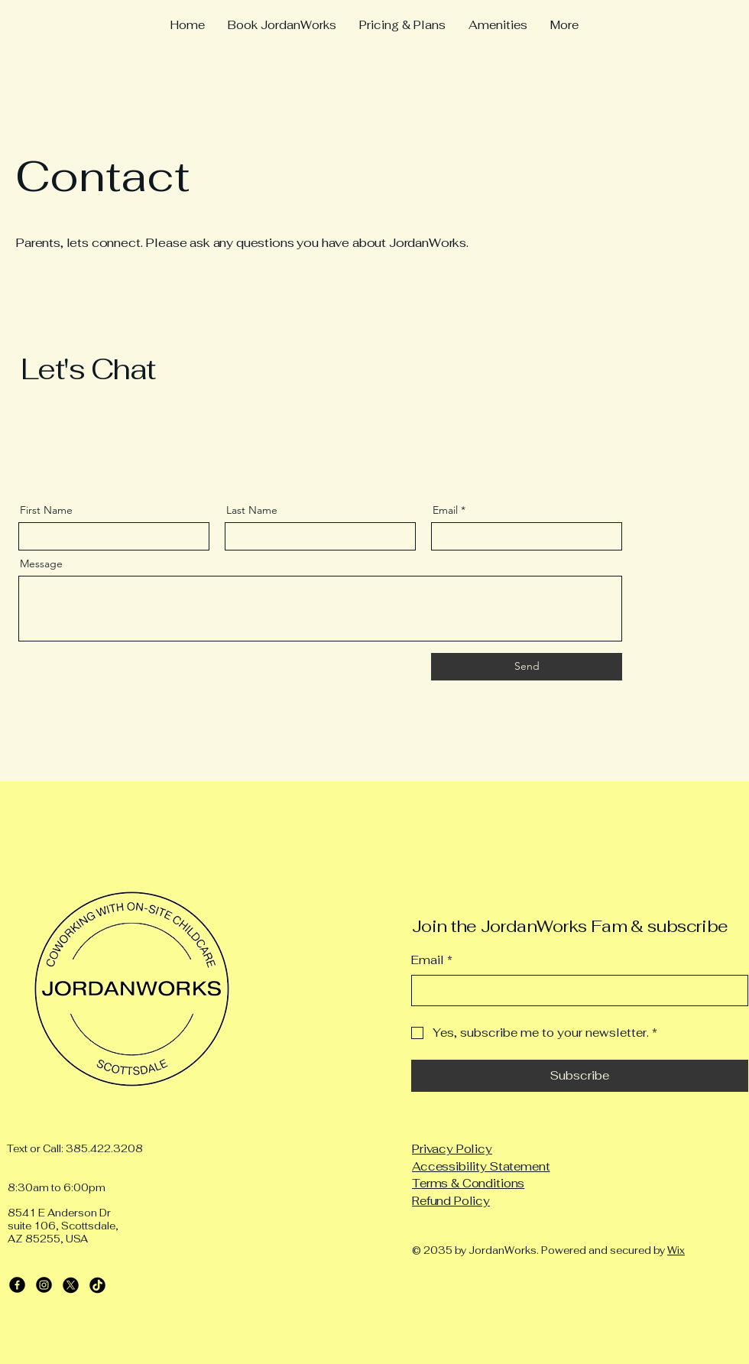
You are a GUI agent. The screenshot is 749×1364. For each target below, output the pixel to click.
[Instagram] (44, 1284)
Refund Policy (451, 1201)
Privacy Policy (452, 1149)
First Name (46, 510)
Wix (676, 1250)
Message (41, 563)
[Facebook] (17, 1284)
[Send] (526, 666)
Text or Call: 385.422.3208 (75, 1148)
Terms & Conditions (468, 1183)
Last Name (251, 510)
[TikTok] (97, 1284)
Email (445, 510)
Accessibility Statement (481, 1166)
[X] (70, 1284)
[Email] (575, 990)
